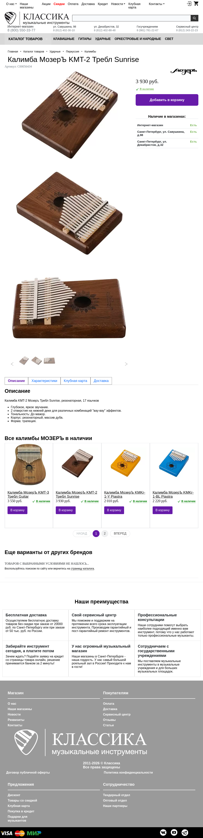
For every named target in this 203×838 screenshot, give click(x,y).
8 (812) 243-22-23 (187, 30)
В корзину (17, 510)
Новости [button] (117, 4)
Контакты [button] (155, 4)
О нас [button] (10, 4)
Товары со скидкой (22, 800)
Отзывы (109, 719)
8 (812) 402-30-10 (64, 30)
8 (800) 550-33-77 (21, 30)
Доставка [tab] (101, 381)
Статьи (108, 725)
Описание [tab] (16, 381)
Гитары (84, 39)
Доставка (88, 4)
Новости (14, 714)
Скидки (59, 4)
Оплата (73, 4)
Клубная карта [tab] (75, 381)
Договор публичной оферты (28, 772)
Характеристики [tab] (44, 381)
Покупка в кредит (21, 811)
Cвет (169, 39)
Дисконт (14, 795)
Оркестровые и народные (138, 39)
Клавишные (63, 39)
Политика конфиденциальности (128, 772)
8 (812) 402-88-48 (105, 30)
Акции (46, 4)
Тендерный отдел (116, 795)
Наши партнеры (115, 806)
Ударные (103, 39)
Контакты (15, 725)
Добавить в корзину (167, 100)
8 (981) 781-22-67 (147, 30)
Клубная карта (134, 5)
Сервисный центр (116, 714)
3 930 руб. (147, 81)
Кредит (103, 4)
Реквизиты (16, 719)
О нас (12, 703)
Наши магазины (27, 5)
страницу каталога (82, 568)
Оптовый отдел (115, 800)
